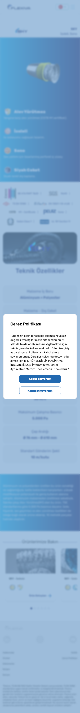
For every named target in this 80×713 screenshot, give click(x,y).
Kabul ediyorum (40, 378)
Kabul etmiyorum (40, 390)
